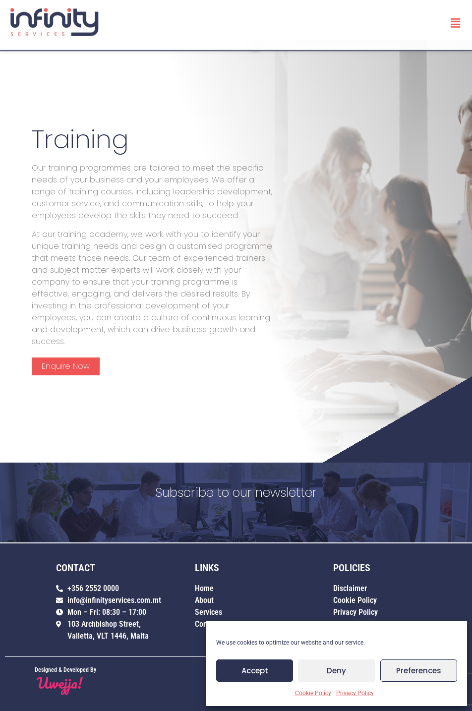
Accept (254, 670)
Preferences (418, 670)
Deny (336, 670)
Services (208, 612)
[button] (455, 21)
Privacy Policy (355, 693)
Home (204, 588)
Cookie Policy (313, 693)
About (204, 600)
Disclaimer (350, 588)
